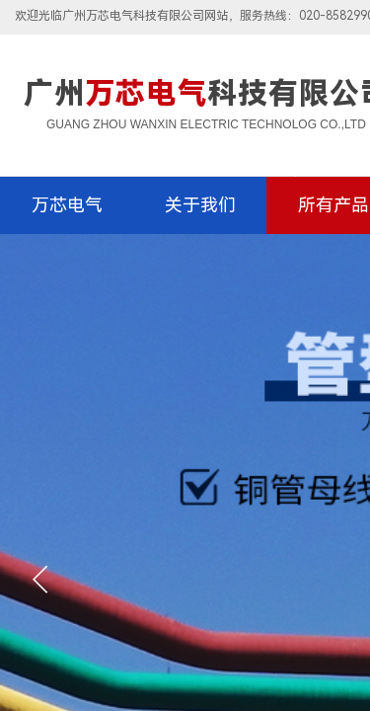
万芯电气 (67, 205)
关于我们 (200, 205)
